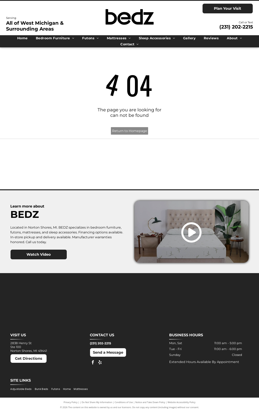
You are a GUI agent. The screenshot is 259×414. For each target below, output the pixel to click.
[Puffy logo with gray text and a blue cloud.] (100, 177)
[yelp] (100, 365)
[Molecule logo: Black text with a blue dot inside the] (218, 153)
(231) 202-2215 (236, 27)
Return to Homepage (129, 131)
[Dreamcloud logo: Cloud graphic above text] (100, 153)
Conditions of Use (124, 404)
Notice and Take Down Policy (150, 404)
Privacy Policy (70, 404)
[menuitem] (22, 38)
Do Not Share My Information (97, 404)
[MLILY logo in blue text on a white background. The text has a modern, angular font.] (159, 153)
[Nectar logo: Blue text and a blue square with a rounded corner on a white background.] (40, 177)
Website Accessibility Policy (181, 404)
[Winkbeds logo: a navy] (159, 177)
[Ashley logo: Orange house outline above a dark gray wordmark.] (40, 153)
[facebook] (93, 365)
